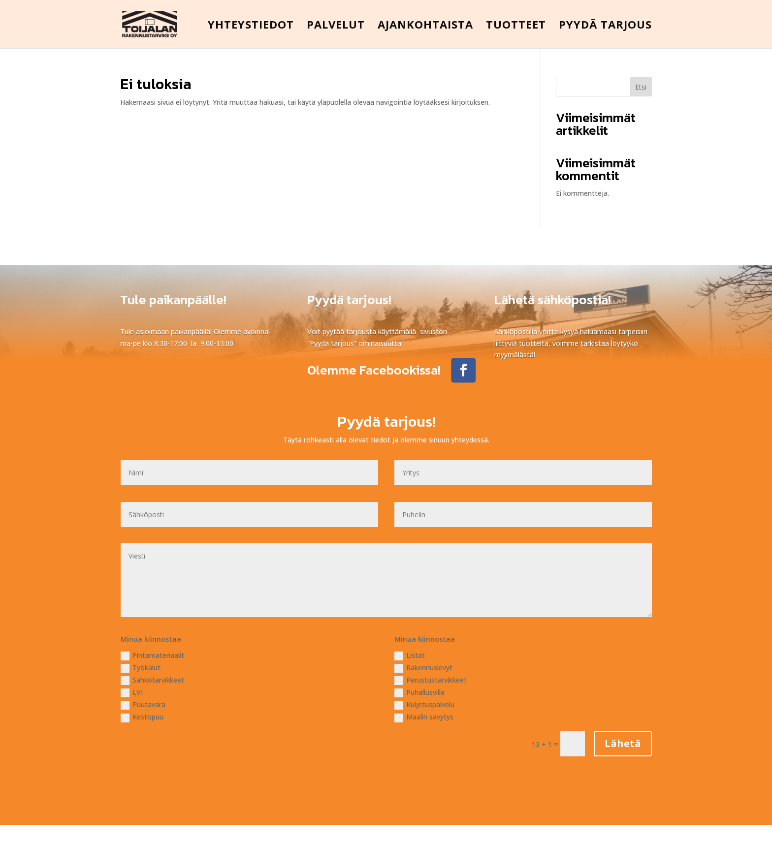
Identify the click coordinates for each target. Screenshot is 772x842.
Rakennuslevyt (423, 668)
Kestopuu (142, 717)
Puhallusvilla (419, 692)
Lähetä (623, 743)
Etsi (640, 87)
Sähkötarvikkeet (152, 680)
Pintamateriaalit (152, 655)
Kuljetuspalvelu (424, 705)
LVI (132, 692)
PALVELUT (336, 26)
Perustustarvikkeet (430, 680)
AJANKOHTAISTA (425, 26)
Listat (409, 655)
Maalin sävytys (423, 717)
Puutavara (143, 705)
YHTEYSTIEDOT (251, 26)
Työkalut (141, 668)
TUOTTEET (516, 26)
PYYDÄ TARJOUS (605, 26)
